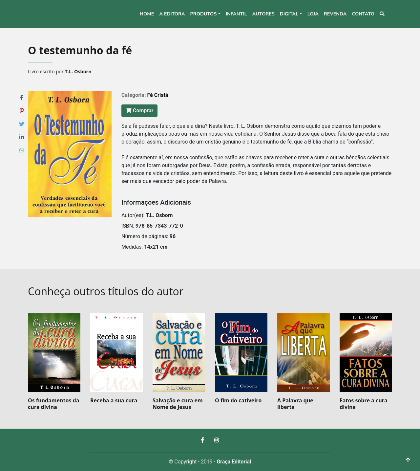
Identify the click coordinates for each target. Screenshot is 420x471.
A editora (172, 14)
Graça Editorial (234, 462)
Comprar (139, 110)
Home (147, 14)
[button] (205, 14)
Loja (313, 14)
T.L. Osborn (78, 71)
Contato (363, 14)
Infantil (236, 14)
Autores (263, 14)
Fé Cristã (157, 95)
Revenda (335, 14)
